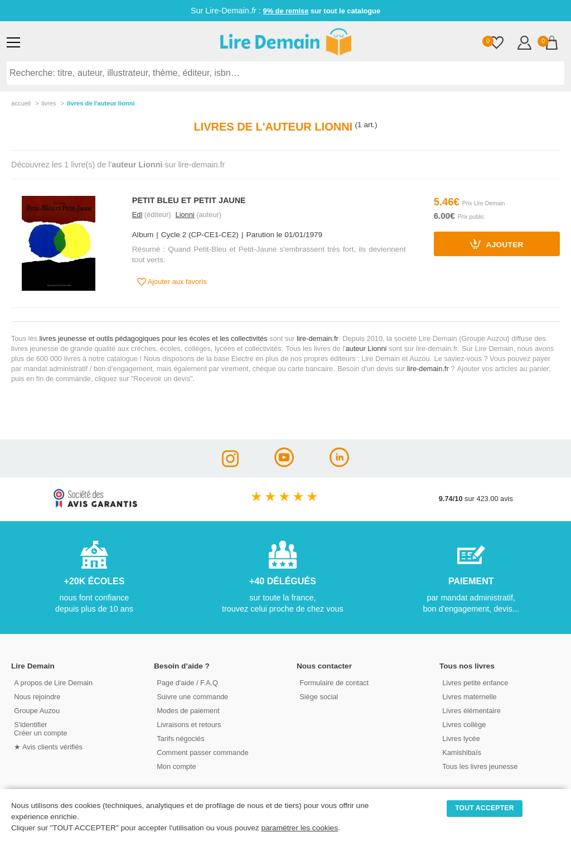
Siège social (318, 697)
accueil (21, 103)
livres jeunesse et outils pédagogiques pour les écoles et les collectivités (154, 338)
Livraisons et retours (189, 724)
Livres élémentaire (471, 710)
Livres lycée (461, 738)
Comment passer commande (202, 752)
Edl (137, 214)
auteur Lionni (365, 348)
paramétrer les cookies (299, 828)
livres (48, 103)
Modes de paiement (188, 710)
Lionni (185, 214)
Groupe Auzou (37, 710)
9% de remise (286, 11)
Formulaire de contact (334, 683)
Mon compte (176, 766)
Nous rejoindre (37, 697)
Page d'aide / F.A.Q (187, 683)
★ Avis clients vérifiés (48, 747)
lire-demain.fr (317, 338)
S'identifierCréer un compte (40, 728)
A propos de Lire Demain (53, 683)
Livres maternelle (469, 697)
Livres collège (464, 724)
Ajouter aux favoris (172, 281)
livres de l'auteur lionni (100, 103)
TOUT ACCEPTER (484, 808)
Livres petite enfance (475, 683)
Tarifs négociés (180, 738)
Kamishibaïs (461, 752)
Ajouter (497, 243)
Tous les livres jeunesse (479, 766)
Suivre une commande (192, 697)
